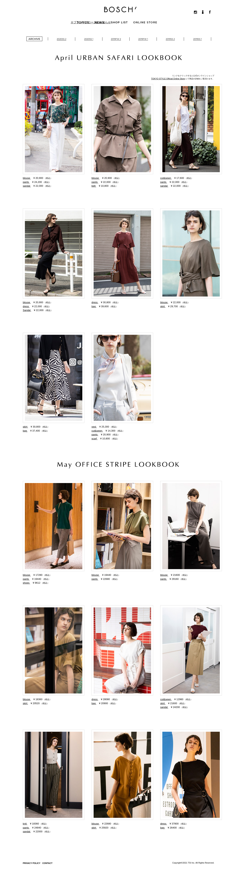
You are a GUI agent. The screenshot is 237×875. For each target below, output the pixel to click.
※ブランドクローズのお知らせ (91, 22)
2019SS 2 (170, 39)
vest (94, 426)
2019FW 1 (143, 39)
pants (26, 182)
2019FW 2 (116, 39)
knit (25, 823)
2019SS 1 (197, 39)
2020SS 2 (61, 39)
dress (26, 306)
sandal (27, 185)
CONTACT (47, 863)
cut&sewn (166, 178)
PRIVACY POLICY (31, 863)
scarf (95, 438)
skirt (162, 306)
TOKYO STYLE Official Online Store (168, 78)
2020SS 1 (88, 39)
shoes (26, 582)
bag (94, 306)
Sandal (27, 310)
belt (94, 185)
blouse (27, 178)
